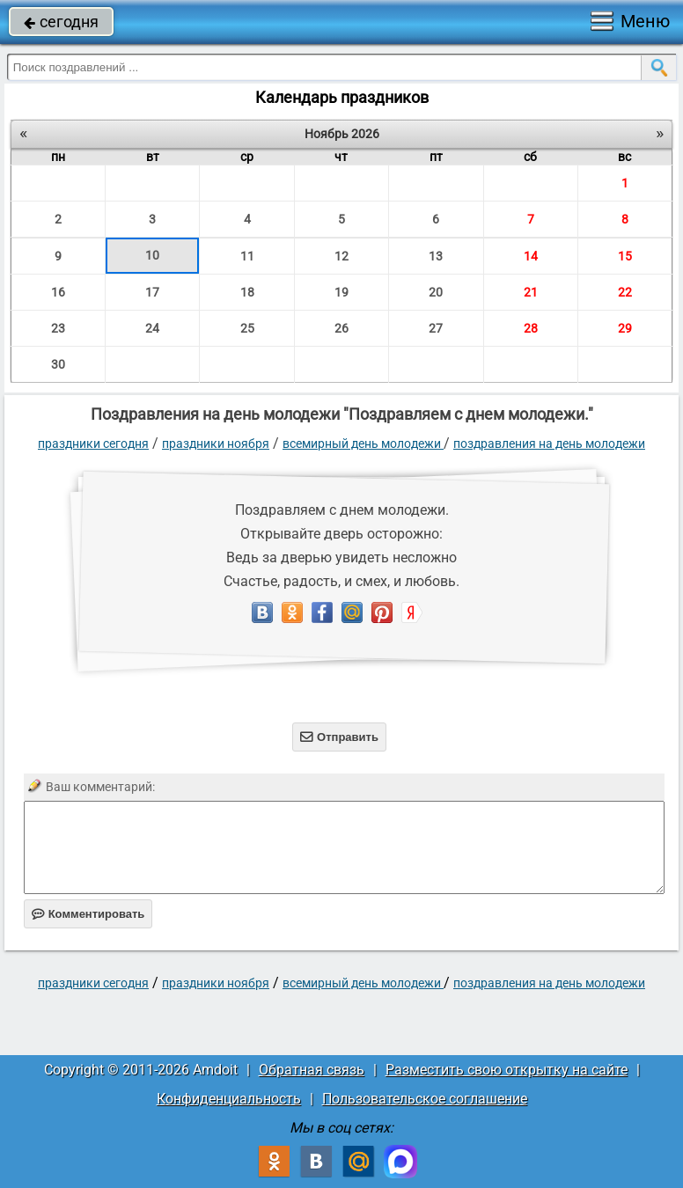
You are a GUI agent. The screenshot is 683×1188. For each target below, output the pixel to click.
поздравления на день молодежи (549, 443)
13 (436, 256)
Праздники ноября (215, 443)
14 (531, 256)
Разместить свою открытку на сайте (507, 1069)
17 (152, 292)
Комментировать (88, 913)
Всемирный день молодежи (363, 443)
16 (58, 292)
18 (247, 292)
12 (341, 256)
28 (531, 328)
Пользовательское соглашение (424, 1098)
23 (58, 328)
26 (341, 328)
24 (152, 328)
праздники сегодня (93, 443)
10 (152, 255)
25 (247, 328)
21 (531, 292)
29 (625, 328)
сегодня (61, 21)
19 (341, 292)
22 (625, 292)
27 (436, 328)
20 (436, 292)
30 (58, 364)
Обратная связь (311, 1069)
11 (247, 256)
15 (625, 256)
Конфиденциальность (229, 1098)
